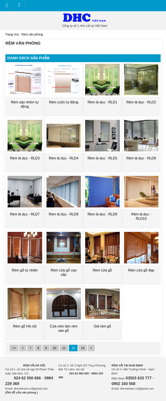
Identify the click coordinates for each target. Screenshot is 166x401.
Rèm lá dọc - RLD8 (63, 214)
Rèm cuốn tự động (63, 102)
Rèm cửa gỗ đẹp (141, 270)
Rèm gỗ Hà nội (25, 326)
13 (83, 348)
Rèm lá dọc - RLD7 (25, 214)
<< (14, 348)
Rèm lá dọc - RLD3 (25, 158)
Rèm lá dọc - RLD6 (141, 158)
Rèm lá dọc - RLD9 (102, 214)
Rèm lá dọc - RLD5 (102, 158)
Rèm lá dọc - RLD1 (102, 102)
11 (64, 348)
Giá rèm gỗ (102, 326)
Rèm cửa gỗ (102, 270)
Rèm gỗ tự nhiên (25, 270)
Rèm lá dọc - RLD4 (63, 158)
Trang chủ (12, 34)
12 (73, 348)
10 (54, 348)
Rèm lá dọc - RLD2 (141, 102)
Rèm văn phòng (32, 34)
